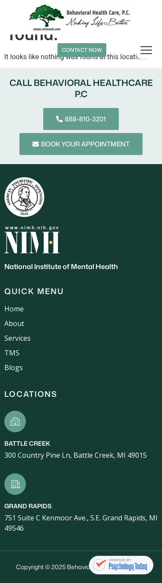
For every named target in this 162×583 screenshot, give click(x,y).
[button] (147, 50)
